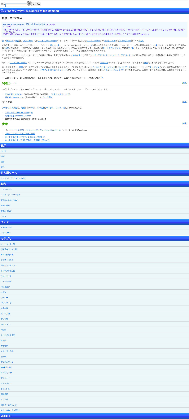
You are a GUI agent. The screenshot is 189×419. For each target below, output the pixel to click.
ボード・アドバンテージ (123, 55)
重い (59, 45)
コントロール (109, 41)
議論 (2, 156)
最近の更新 (5, 205)
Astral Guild (5, 233)
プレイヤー (28, 41)
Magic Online (6, 367)
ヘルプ (3, 216)
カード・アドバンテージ (100, 55)
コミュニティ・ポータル (10, 195)
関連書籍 (4, 394)
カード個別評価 (7, 255)
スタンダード (125, 67)
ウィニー (132, 48)
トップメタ (154, 67)
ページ (3, 151)
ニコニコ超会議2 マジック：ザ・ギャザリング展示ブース (35, 130)
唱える (53, 45)
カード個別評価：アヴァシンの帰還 (20, 137)
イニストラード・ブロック (103, 67)
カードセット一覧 (8, 244)
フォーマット (6, 276)
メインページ (6, 189)
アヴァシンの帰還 (48, 70)
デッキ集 (4, 319)
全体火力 (77, 55)
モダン (3, 292)
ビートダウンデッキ (111, 48)
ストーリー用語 (7, 351)
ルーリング (5, 324)
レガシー (4, 298)
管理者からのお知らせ (10, 200)
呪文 (42, 108)
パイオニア (5, 287)
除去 (146, 62)
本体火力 (104, 62)
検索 (29, 3)
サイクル (50, 108)
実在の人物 (5, 314)
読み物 (3, 357)
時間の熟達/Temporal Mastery (18, 116)
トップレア (62, 70)
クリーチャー (125, 41)
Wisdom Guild (6, 227)
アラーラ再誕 (47, 97)
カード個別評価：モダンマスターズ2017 (22, 140)
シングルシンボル (117, 70)
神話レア (9, 41)
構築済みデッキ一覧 (9, 249)
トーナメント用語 (8, 335)
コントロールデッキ (18, 62)
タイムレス (5, 389)
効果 (155, 45)
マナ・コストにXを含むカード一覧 (20, 134)
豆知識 (3, 341)
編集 (184, 82)
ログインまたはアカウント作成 (13, 178)
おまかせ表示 (6, 211)
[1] (102, 77)
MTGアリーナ (6, 373)
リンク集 (4, 399)
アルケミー (5, 378)
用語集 (3, 330)
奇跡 (17, 41)
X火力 (141, 41)
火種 (105, 70)
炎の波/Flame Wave (13, 94)
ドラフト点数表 (7, 260)
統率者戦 (4, 308)
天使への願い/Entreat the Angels (19, 112)
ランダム (36, 4)
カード (89, 45)
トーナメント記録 (8, 271)
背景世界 (4, 346)
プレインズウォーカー (47, 41)
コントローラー (93, 41)
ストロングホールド (60, 94)
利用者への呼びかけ (9, 405)
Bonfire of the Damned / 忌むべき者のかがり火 (24, 24)
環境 (21, 67)
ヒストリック (6, 383)
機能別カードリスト (9, 265)
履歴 (2, 167)
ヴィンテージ (6, 303)
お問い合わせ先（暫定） (10, 410)
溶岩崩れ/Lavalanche (14, 97)
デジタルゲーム (7, 362)
